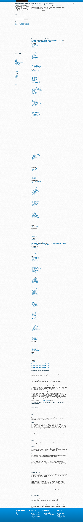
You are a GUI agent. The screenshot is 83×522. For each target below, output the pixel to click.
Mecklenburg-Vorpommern (19, 62)
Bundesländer (32, 1)
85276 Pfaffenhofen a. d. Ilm (36, 82)
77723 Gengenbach (35, 59)
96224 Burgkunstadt (35, 112)
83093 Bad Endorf (35, 75)
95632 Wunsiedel (34, 274)
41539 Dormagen (34, 187)
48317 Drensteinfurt (35, 195)
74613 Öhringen (34, 53)
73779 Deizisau (34, 247)
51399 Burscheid (34, 204)
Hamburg (16, 60)
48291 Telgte (34, 321)
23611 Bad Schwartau (35, 231)
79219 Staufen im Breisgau (36, 61)
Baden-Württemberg (18, 54)
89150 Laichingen (35, 65)
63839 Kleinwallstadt (35, 258)
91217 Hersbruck (34, 94)
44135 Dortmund (34, 189)
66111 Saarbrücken (35, 226)
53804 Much (34, 330)
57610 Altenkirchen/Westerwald (37, 219)
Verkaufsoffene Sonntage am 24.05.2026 (40, 365)
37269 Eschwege (34, 290)
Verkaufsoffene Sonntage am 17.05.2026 (40, 364)
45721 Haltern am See (35, 191)
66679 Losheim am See (35, 350)
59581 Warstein (34, 208)
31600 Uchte (34, 297)
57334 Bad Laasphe (35, 335)
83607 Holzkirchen (35, 77)
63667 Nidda (34, 291)
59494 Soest (34, 338)
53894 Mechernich (35, 332)
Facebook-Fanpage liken (48, 512)
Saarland (16, 66)
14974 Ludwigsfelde (35, 280)
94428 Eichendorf (35, 110)
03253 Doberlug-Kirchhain (36, 279)
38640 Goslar (34, 178)
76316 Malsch (34, 55)
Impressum (59, 514)
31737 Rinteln (34, 173)
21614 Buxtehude (35, 168)
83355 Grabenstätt (35, 260)
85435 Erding (34, 83)
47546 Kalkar (34, 316)
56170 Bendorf (34, 216)
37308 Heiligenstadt (35, 361)
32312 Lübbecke (34, 303)
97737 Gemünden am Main (36, 114)
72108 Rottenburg (35, 46)
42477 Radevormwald (35, 311)
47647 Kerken (34, 317)
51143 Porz (34, 325)
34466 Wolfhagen (35, 288)
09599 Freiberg (34, 354)
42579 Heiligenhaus (35, 312)
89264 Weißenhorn (35, 267)
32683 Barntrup (34, 182)
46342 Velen (34, 313)
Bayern (16, 55)
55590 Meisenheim (35, 215)
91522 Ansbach (34, 99)
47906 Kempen (34, 318)
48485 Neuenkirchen (35, 196)
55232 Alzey (34, 214)
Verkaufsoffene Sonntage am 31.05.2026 (40, 367)
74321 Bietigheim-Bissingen (36, 52)
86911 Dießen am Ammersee (36, 89)
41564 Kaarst (34, 309)
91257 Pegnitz (34, 96)
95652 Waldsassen (35, 111)
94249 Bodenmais (35, 273)
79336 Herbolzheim (35, 63)
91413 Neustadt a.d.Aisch (36, 98)
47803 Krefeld (34, 194)
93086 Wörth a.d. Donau (36, 104)
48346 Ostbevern (34, 324)
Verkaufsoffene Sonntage (22, 1)
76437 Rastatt (34, 56)
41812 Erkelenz (34, 188)
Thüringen (16, 71)
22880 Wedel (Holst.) (35, 230)
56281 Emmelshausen (35, 218)
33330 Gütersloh (34, 183)
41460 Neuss (34, 185)
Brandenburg (17, 58)
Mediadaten (59, 517)
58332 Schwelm (34, 206)
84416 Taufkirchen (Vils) (36, 81)
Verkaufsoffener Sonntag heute (44, 400)
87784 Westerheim (35, 251)
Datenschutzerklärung (60, 515)
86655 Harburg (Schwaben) (36, 87)
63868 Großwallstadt (35, 70)
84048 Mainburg (34, 79)
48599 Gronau (34, 199)
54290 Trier (34, 212)
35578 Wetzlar (34, 157)
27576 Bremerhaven (35, 149)
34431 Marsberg (34, 306)
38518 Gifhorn (34, 177)
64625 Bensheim (34, 163)
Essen (33, 302)
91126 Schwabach (35, 270)
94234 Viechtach (34, 272)
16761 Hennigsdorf (35, 281)
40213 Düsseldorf (35, 308)
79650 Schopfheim (35, 64)
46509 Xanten (34, 314)
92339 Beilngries (34, 100)
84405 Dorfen (34, 80)
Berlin (16, 57)
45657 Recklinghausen (35, 190)
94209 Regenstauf (35, 108)
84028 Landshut (34, 78)
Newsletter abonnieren (47, 513)
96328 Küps (34, 113)
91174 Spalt (34, 93)
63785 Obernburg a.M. (35, 257)
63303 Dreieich (34, 160)
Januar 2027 (17, 84)
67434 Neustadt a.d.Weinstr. (36, 222)
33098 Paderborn (35, 305)
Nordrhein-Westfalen (18, 64)
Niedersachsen (17, 63)
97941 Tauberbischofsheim (36, 67)
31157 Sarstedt (34, 172)
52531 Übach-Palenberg (36, 329)
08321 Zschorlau (34, 353)
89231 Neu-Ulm (34, 91)
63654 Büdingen (34, 161)
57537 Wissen (34, 342)
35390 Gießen (34, 156)
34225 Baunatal (34, 285)
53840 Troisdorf (34, 331)
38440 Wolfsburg (34, 176)
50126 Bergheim (34, 202)
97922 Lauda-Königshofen (36, 254)
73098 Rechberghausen (36, 49)
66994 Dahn (34, 220)
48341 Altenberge (35, 323)
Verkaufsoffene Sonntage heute (49, 514)
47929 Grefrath (34, 319)
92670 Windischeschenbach (36, 103)
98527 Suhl (33, 239)
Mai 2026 (16, 75)
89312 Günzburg (34, 92)
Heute (42, 1)
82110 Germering (34, 71)
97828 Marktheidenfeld (35, 115)
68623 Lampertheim (35, 294)
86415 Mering (34, 262)
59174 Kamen (34, 336)
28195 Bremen (34, 150)
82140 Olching (34, 72)
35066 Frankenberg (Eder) (36, 155)
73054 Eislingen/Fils (35, 48)
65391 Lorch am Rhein (35, 165)
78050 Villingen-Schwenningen (37, 250)
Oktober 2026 (17, 80)
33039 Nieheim (34, 304)
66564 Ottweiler (34, 348)
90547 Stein (34, 269)
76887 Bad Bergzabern (35, 344)
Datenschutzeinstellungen (61, 516)
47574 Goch (34, 193)
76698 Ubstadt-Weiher (35, 57)
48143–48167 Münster (35, 320)
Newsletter (47, 1)
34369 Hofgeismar (35, 286)
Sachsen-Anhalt (17, 69)
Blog (57, 512)
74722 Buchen (34, 54)
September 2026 (17, 79)
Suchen (26, 18)
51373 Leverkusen (35, 203)
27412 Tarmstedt (34, 171)
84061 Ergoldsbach (35, 261)
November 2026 (17, 82)
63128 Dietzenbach (35, 159)
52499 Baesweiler (34, 328)
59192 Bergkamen (35, 337)
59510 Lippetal (34, 207)
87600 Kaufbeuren (35, 265)
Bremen (16, 59)
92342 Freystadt (34, 101)
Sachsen (16, 67)
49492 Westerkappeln (35, 201)
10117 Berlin (34, 118)
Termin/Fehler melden (60, 513)
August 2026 (17, 78)
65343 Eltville (34, 164)
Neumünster (34, 229)
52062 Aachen (34, 205)
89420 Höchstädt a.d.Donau (36, 268)
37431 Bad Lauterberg (35, 175)
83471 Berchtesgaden (35, 76)
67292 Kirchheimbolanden (36, 343)
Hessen (16, 61)
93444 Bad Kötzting (35, 106)
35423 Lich (33, 289)
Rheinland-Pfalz (17, 65)
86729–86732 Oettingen (36, 88)
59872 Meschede (34, 339)
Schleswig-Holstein (18, 70)
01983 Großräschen (35, 278)
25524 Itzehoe (34, 236)
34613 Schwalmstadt (35, 154)
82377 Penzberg (34, 73)
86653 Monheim (34, 86)
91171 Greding (34, 271)
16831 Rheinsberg (35, 282)
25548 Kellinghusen (35, 358)
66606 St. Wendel (34, 349)
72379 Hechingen (35, 47)
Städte (37, 1)
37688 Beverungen (35, 307)
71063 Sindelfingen (35, 45)
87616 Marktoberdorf (35, 266)
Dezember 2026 (17, 83)
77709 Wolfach (34, 58)
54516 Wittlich (34, 213)
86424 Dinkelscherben (35, 84)
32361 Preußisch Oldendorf (36, 181)
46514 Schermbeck (35, 315)
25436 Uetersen (34, 235)
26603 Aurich (34, 169)
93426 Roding (34, 105)
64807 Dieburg (34, 293)
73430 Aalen (34, 51)
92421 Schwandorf (35, 102)
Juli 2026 (16, 77)
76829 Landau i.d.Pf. (35, 223)
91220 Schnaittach (35, 95)
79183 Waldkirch (34, 60)
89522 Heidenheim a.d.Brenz (36, 66)
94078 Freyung (34, 107)
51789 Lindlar (34, 327)
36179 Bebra (34, 158)
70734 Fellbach (34, 44)
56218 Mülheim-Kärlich (35, 217)
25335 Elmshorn (34, 234)
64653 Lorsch (34, 292)
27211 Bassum (34, 170)
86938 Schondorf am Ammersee (37, 90)
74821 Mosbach (34, 249)
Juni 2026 (16, 76)
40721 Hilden (34, 184)
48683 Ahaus (34, 200)
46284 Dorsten (34, 192)
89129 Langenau (34, 253)
